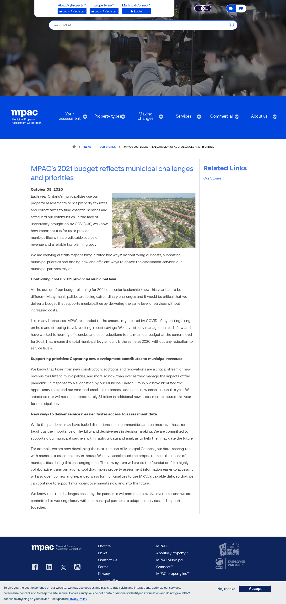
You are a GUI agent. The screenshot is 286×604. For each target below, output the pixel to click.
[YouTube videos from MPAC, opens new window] (77, 567)
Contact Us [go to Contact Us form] (107, 559)
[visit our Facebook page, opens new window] (35, 567)
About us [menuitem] (258, 117)
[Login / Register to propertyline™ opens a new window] (104, 11)
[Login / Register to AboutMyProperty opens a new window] (72, 11)
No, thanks (226, 588)
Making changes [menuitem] (145, 117)
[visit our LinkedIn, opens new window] (49, 567)
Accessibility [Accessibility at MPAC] (108, 580)
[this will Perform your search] (232, 25)
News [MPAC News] (102, 552)
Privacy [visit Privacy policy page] (104, 573)
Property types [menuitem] (107, 117)
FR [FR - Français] (241, 8)
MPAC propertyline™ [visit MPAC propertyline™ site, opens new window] (172, 573)
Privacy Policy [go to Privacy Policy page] (77, 599)
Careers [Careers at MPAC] (104, 546)
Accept (255, 589)
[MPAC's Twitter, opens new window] (63, 567)
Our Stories (212, 178)
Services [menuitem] (183, 117)
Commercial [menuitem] (221, 117)
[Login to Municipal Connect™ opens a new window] (136, 11)
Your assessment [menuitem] (69, 117)
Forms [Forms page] (103, 566)
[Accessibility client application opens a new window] (203, 8)
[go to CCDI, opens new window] (230, 563)
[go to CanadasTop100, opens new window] (230, 550)
